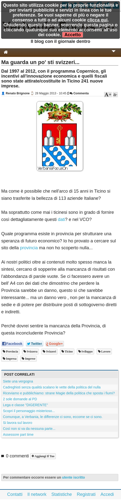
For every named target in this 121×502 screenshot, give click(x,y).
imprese (29, 358)
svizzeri (50, 351)
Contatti (14, 494)
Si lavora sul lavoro (17, 423)
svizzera (31, 351)
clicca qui (97, 19)
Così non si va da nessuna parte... (29, 429)
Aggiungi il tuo (44, 456)
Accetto (72, 34)
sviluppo (87, 351)
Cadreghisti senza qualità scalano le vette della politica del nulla (52, 387)
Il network (36, 494)
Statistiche (61, 494)
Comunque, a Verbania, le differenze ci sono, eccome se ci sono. (52, 417)
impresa (10, 358)
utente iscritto (73, 477)
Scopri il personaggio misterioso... (29, 411)
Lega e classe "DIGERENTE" (25, 405)
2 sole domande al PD (20, 399)
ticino (68, 351)
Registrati (86, 494)
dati (61, 219)
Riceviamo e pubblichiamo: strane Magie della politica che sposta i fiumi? (59, 393)
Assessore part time (18, 434)
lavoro (105, 351)
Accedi (107, 494)
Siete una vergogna (18, 381)
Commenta (79, 93)
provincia (29, 247)
